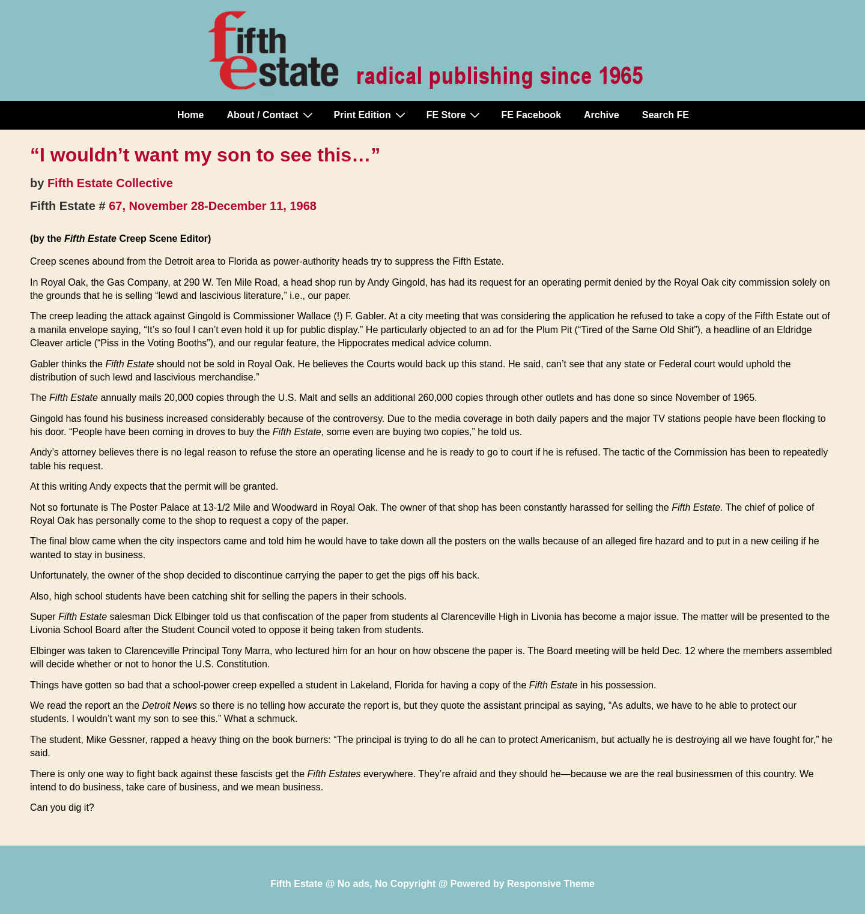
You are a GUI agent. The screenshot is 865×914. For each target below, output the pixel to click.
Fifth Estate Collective (110, 183)
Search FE (665, 115)
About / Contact (270, 114)
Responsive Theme (551, 884)
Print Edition (371, 114)
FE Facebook (531, 115)
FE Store (455, 114)
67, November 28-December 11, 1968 (213, 205)
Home (190, 115)
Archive (601, 115)
